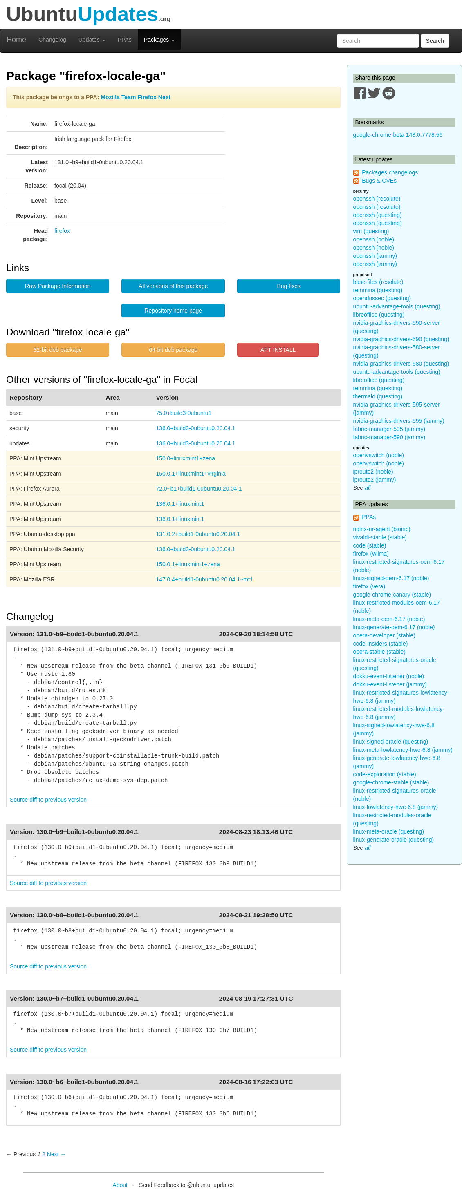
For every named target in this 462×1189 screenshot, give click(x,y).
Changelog (52, 39)
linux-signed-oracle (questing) (390, 741)
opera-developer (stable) (384, 635)
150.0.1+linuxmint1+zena (188, 564)
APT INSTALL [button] (278, 349)
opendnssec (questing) (382, 298)
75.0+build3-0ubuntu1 (183, 413)
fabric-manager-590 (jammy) (389, 437)
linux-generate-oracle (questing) (393, 839)
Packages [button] (159, 39)
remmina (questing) (378, 290)
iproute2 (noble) (373, 471)
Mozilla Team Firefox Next (135, 97)
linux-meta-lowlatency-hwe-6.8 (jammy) (403, 749)
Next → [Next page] (56, 1154)
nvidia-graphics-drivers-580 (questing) (401, 363)
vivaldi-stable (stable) (380, 537)
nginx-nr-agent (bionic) (381, 529)
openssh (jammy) (375, 256)
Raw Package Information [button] (57, 286)
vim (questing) (371, 231)
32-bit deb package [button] (58, 349)
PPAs (125, 39)
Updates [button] (91, 39)
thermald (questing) (378, 396)
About (120, 1185)
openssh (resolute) (377, 198)
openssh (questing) (377, 215)
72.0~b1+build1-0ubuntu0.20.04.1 (199, 488)
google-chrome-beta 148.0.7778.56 (398, 135)
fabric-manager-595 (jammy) (389, 429)
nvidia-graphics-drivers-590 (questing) (401, 339)
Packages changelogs (390, 172)
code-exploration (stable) (384, 774)
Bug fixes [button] (289, 286)
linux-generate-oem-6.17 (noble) (394, 627)
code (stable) (369, 545)
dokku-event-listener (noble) (388, 676)
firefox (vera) (369, 586)
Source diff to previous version (48, 799)
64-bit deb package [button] (173, 349)
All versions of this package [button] (173, 286)
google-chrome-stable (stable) (391, 782)
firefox (62, 231)
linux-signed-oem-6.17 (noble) (391, 578)
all (367, 488)
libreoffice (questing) (379, 314)
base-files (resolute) (378, 282)
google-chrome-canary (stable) (392, 594)
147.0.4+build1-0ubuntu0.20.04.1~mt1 (204, 579)
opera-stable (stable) (379, 651)
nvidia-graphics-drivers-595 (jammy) (398, 421)
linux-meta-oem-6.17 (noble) (389, 619)
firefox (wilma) (371, 553)
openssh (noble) (373, 239)
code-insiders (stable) (380, 643)
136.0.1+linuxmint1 (180, 504)
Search (435, 41)
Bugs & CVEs (379, 180)
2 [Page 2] (43, 1154)
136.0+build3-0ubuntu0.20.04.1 (195, 428)
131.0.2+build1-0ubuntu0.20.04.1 (198, 534)
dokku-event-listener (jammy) (390, 684)
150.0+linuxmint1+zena (185, 458)
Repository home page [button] (173, 310)
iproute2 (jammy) (374, 479)
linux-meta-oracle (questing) (388, 831)
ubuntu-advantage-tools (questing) (396, 306)
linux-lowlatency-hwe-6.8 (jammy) (395, 807)
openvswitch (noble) (378, 455)
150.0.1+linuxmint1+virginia (190, 473)
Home (16, 40)
